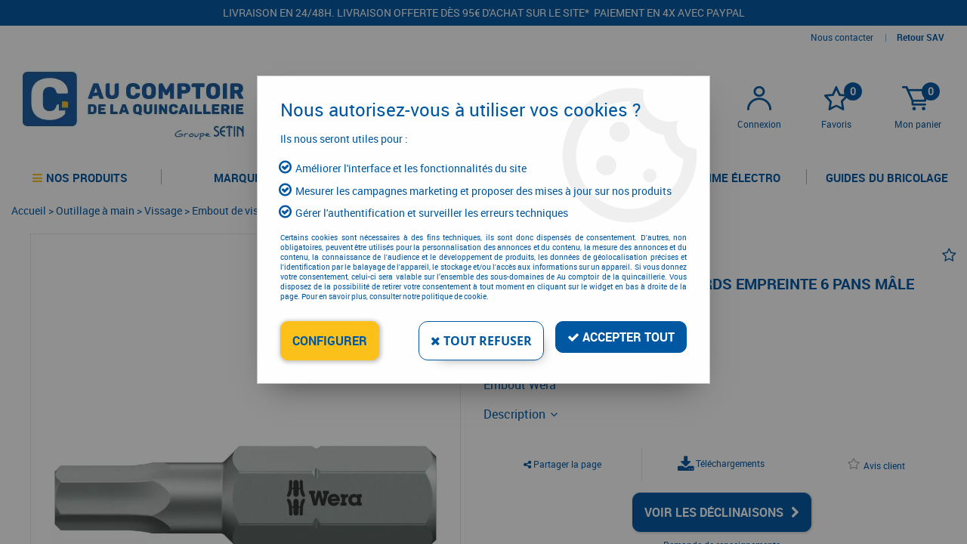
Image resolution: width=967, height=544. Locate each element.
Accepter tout (621, 337)
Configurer (329, 340)
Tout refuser (481, 340)
